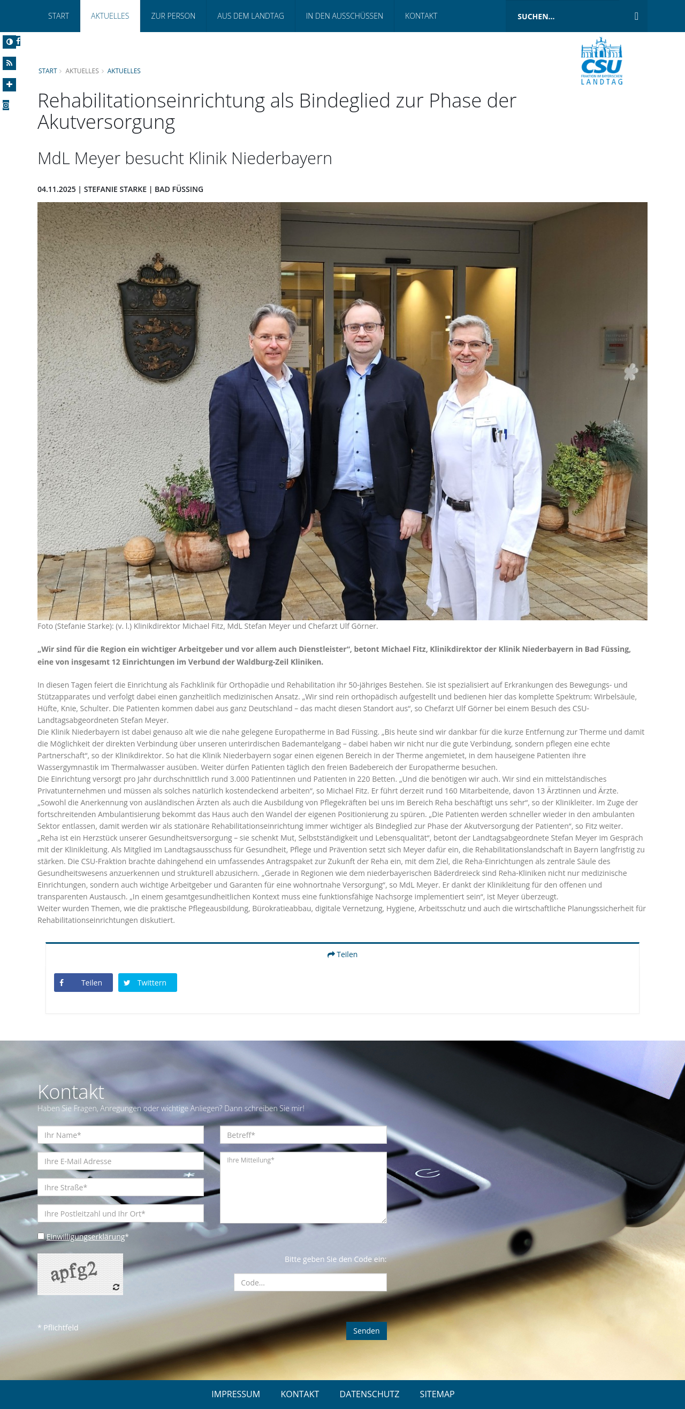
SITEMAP (437, 1394)
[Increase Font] (9, 84)
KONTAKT (299, 1394)
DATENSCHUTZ (370, 1394)
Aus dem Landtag (250, 16)
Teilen (343, 954)
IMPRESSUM (235, 1394)
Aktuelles (110, 16)
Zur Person (173, 16)
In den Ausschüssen (344, 16)
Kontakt (421, 16)
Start (58, 16)
